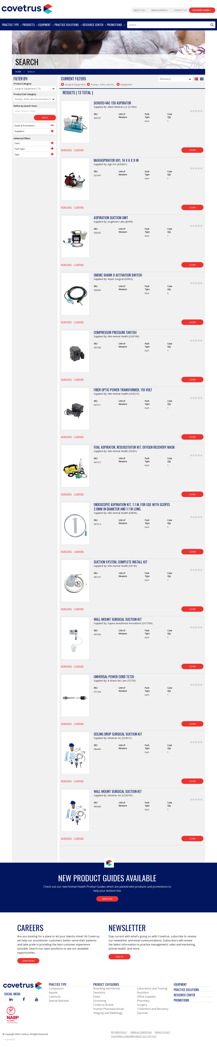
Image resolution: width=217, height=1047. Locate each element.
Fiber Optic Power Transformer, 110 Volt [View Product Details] (123, 389)
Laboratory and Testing (152, 988)
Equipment (180, 984)
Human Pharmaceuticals (108, 1009)
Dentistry (99, 992)
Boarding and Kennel (106, 988)
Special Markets (59, 1001)
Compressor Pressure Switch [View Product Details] (115, 332)
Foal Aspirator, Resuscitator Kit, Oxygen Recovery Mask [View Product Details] (134, 447)
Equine (53, 992)
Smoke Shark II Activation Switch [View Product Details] (118, 275)
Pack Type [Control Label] (19, 148)
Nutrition (143, 992)
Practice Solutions (186, 989)
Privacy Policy (162, 1032)
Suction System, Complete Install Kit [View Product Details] (120, 561)
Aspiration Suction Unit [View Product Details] (111, 217)
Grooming (99, 1001)
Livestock (55, 996)
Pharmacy (143, 1001)
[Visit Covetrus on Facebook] (24, 1000)
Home (18, 71)
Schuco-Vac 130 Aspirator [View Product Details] (112, 102)
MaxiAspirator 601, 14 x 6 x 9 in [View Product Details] (116, 160)
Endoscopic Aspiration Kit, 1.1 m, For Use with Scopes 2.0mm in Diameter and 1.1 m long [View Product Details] (132, 506)
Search (31, 71)
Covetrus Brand (103, 1005)
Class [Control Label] (17, 143)
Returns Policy (119, 1032)
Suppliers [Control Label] (19, 131)
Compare (79, 150)
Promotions (181, 1000)
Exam (96, 996)
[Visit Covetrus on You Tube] (36, 1000)
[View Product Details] (75, 124)
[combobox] (171, 24)
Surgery (142, 1005)
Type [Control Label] (16, 154)
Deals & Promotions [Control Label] (24, 125)
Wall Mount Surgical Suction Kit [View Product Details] (118, 619)
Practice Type (57, 984)
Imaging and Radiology (107, 1013)
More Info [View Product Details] (66, 150)
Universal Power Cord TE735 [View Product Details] (114, 676)
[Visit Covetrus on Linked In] (11, 1000)
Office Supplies (146, 996)
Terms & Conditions (141, 1032)
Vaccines (142, 1013)
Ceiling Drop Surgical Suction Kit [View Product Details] (118, 734)
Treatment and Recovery (152, 1009)
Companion (56, 988)
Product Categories (106, 984)
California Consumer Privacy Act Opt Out (133, 1036)
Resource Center (184, 995)
